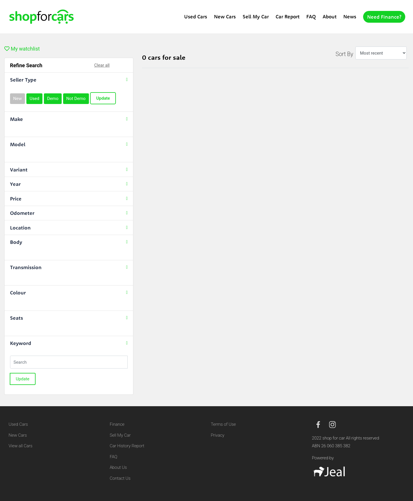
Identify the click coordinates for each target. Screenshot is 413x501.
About (329, 16)
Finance (117, 424)
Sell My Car (256, 16)
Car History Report (127, 445)
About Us (118, 467)
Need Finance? (384, 17)
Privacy (217, 435)
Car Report (287, 16)
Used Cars (195, 16)
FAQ (311, 16)
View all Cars (20, 445)
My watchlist (22, 49)
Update (103, 98)
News (349, 16)
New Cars (225, 16)
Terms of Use (223, 424)
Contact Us (120, 478)
